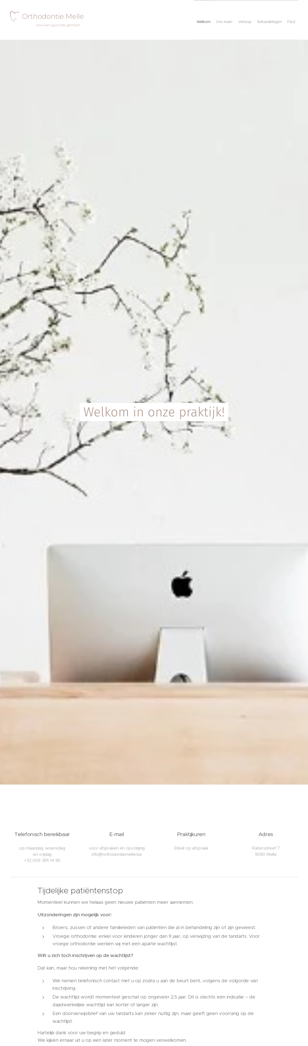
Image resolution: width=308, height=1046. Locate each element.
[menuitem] (187, 20)
